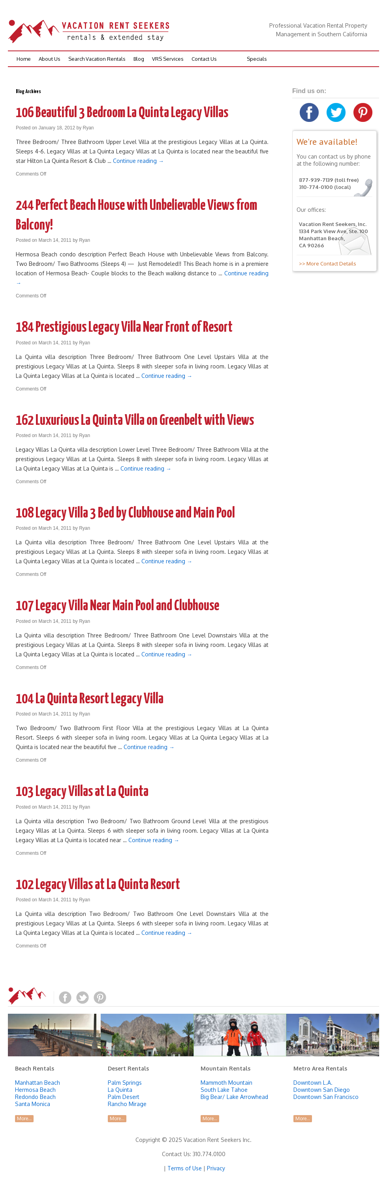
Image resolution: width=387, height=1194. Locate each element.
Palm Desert (123, 1096)
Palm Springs (125, 1082)
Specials (257, 59)
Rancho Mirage (127, 1104)
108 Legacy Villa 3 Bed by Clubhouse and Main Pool (125, 513)
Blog (138, 59)
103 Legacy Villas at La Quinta (82, 792)
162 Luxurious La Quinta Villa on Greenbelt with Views (135, 421)
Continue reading (138, 160)
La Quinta (120, 1089)
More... (24, 1118)
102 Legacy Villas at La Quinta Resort (98, 885)
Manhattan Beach (37, 1082)
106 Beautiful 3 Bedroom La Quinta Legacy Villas (122, 113)
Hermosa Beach (35, 1089)
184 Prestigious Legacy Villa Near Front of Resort (124, 328)
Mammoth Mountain (226, 1082)
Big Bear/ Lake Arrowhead (234, 1096)
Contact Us (204, 59)
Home (24, 59)
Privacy (216, 1168)
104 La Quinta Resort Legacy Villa (89, 699)
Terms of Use (184, 1168)
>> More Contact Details (326, 263)
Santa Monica (32, 1104)
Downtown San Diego (321, 1089)
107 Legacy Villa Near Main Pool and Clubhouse (117, 606)
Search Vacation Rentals (97, 59)
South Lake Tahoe (224, 1089)
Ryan (88, 128)
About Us (49, 59)
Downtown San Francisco (326, 1096)
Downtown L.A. (313, 1082)
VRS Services (168, 59)
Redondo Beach (35, 1096)
